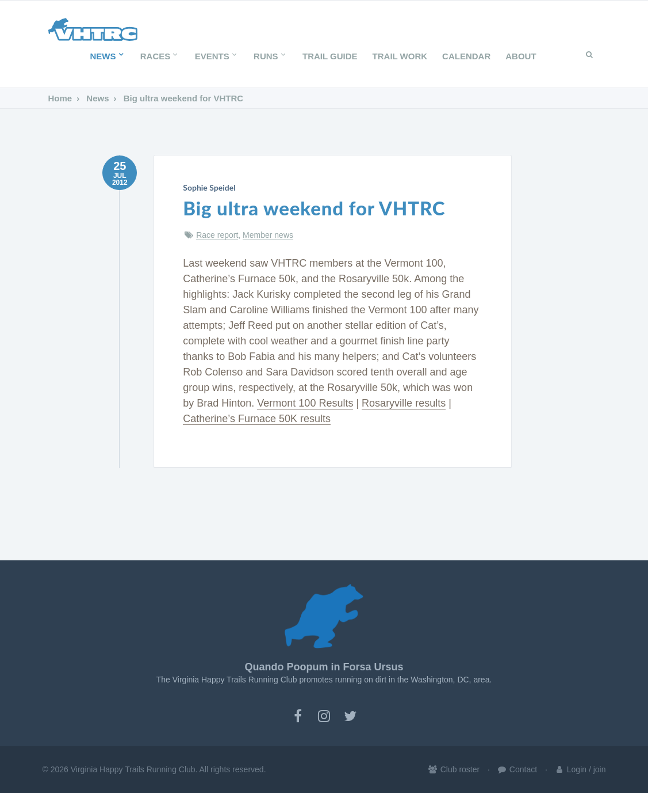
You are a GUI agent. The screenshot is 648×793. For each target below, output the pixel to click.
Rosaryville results (404, 403)
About (520, 56)
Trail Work (400, 56)
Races (160, 56)
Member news (268, 235)
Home (60, 98)
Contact (517, 769)
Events (217, 56)
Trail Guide (330, 56)
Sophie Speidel (209, 187)
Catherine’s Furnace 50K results (257, 418)
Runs (270, 56)
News (107, 56)
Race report (217, 235)
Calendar (466, 56)
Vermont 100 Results (305, 403)
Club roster (454, 769)
